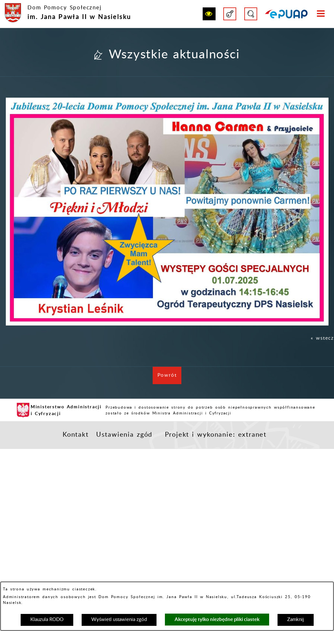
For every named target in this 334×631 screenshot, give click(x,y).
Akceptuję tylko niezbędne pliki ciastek (217, 619)
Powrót (169, 378)
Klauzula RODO (47, 619)
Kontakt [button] (76, 435)
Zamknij (295, 619)
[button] (209, 13)
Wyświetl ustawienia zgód (119, 619)
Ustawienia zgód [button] (124, 435)
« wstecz (322, 338)
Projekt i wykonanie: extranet (216, 435)
